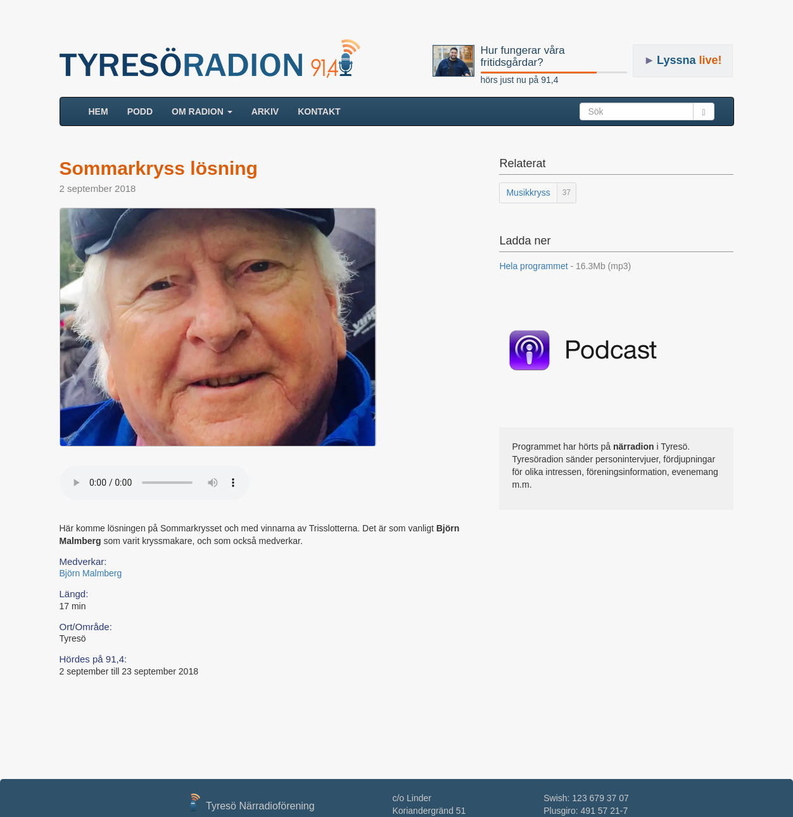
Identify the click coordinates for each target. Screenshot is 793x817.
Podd (140, 111)
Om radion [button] (202, 111)
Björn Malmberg (91, 573)
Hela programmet (565, 266)
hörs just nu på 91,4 (520, 80)
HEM (103, 110)
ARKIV (265, 111)
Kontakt (319, 111)
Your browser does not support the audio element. (155, 483)
